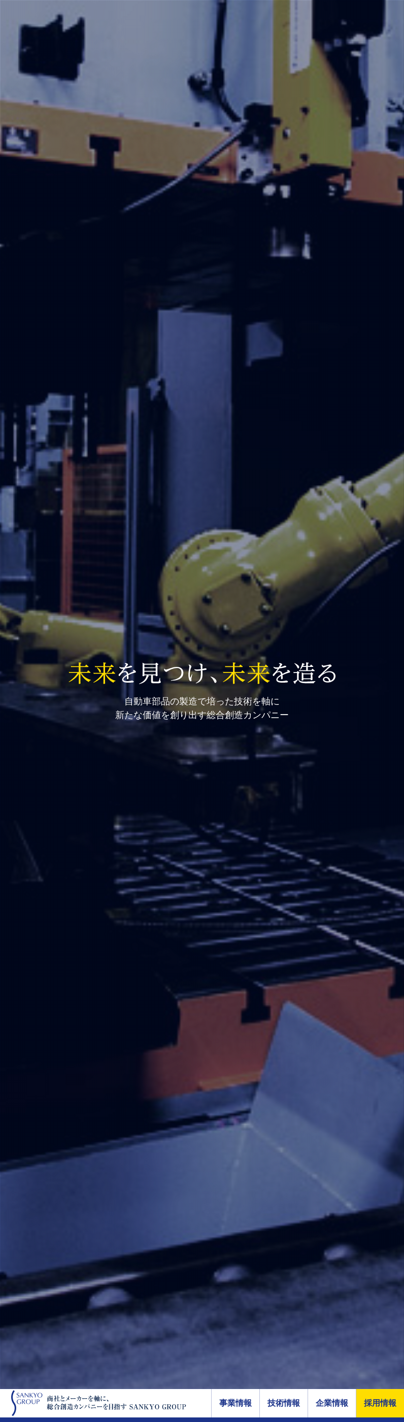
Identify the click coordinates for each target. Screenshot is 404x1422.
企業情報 (332, 1403)
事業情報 (235, 1403)
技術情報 (283, 1403)
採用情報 (380, 1403)
